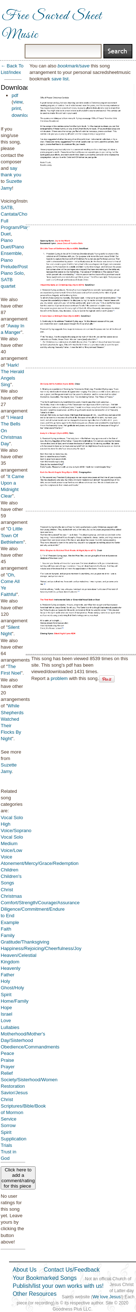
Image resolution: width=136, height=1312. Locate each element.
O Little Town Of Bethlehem (12, 535)
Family (8, 935)
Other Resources (35, 1294)
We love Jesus (106, 1296)
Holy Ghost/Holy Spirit (12, 988)
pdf (15, 95)
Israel (6, 1014)
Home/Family (15, 1001)
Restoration (13, 1086)
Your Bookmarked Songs (45, 1278)
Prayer (8, 1066)
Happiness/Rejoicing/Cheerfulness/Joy (41, 948)
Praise (7, 1060)
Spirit (6, 1132)
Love (6, 1020)
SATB (7, 207)
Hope (6, 1007)
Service (8, 1119)
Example (10, 922)
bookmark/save (74, 66)
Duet (6, 234)
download (22, 115)
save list (60, 78)
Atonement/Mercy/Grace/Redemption (40, 863)
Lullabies (10, 1027)
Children (9, 870)
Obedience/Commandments (30, 1047)
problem (59, 678)
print (16, 108)
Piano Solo (12, 273)
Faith (6, 929)
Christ (7, 889)
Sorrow (8, 1125)
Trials (6, 1145)
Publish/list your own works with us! (58, 1286)
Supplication (13, 1138)
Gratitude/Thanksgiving (25, 942)
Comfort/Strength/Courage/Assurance (40, 902)
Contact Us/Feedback (72, 1270)
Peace (7, 1053)
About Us (25, 1270)
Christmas (11, 896)
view (17, 102)
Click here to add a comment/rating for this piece (18, 1178)
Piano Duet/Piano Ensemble (12, 247)
